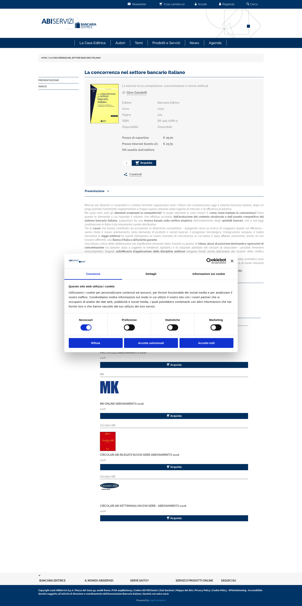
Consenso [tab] (93, 273)
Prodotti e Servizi (166, 43)
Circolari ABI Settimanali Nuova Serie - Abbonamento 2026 (143, 505)
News (194, 43)
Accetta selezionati (151, 343)
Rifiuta (95, 343)
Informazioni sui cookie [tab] (209, 273)
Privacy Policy (202, 590)
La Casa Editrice (93, 43)
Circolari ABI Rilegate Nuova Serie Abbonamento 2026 (139, 454)
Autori (120, 43)
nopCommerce (158, 600)
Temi (139, 43)
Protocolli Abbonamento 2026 (123, 352)
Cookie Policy (219, 590)
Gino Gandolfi (137, 92)
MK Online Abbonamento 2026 (122, 403)
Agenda (215, 43)
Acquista (144, 163)
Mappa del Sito (184, 590)
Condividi (135, 174)
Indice (42, 86)
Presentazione (48, 80)
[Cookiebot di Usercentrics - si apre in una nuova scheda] (209, 261)
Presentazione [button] (97, 191)
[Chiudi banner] (232, 261)
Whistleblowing (237, 590)
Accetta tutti (206, 343)
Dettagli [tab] (151, 273)
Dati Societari (166, 590)
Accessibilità (255, 590)
